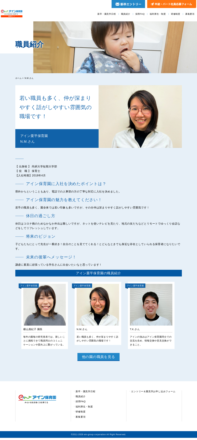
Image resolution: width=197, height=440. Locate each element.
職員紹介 (125, 14)
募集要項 (190, 14)
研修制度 (175, 14)
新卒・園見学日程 (106, 14)
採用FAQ (140, 14)
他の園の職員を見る (98, 358)
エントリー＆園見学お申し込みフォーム (153, 393)
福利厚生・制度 (158, 14)
